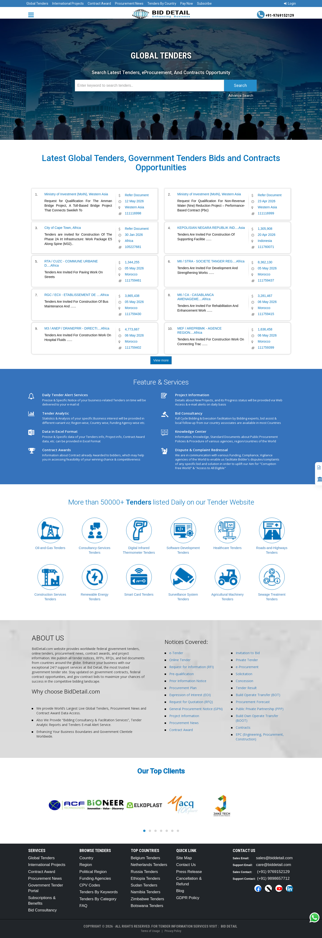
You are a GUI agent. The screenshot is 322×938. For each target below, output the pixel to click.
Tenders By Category (98, 899)
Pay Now (186, 3)
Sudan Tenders (144, 885)
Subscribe (204, 3)
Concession (244, 681)
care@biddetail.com (273, 864)
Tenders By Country (161, 3)
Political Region (93, 871)
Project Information (184, 716)
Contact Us (186, 864)
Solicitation (244, 674)
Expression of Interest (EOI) (190, 695)
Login (290, 3)
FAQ (83, 906)
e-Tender (176, 653)
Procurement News (129, 3)
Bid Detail (229, 926)
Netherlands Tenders (149, 864)
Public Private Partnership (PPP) (260, 709)
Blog (180, 891)
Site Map (184, 858)
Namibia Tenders (145, 892)
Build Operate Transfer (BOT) (258, 695)
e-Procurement (247, 667)
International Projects (68, 3)
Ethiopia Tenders (145, 878)
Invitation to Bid (248, 653)
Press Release (189, 871)
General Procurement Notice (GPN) (196, 709)
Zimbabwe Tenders (147, 899)
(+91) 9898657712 (273, 878)
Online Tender (179, 660)
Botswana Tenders (147, 906)
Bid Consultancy (42, 910)
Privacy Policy (173, 931)
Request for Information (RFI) (191, 667)
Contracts (243, 727)
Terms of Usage (150, 931)
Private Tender (247, 660)
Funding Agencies (95, 878)
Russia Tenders (144, 871)
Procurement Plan (183, 688)
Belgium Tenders (145, 858)
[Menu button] (32, 14)
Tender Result (246, 688)
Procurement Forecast (253, 702)
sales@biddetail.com (274, 858)
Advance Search (240, 95)
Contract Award (99, 3)
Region (86, 864)
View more (161, 360)
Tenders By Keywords (99, 892)
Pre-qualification (181, 674)
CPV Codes (90, 885)
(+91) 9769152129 (273, 871)
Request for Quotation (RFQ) (191, 702)
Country (86, 858)
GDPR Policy (187, 898)
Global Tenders (37, 3)
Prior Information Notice (187, 681)
